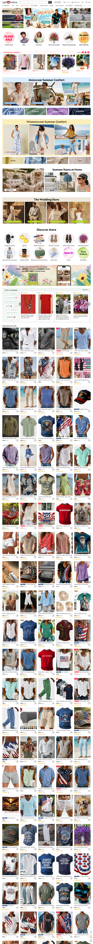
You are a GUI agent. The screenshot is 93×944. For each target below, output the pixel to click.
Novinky (51, 5)
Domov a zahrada (60, 5)
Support (90, 941)
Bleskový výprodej (25, 5)
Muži (13, 5)
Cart (91, 932)
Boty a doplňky (34, 5)
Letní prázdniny (69, 5)
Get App (90, 937)
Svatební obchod (44, 5)
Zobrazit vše (85, 289)
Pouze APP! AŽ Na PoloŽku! (58, 2)
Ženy (17, 5)
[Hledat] (33, 2)
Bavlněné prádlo (78, 5)
